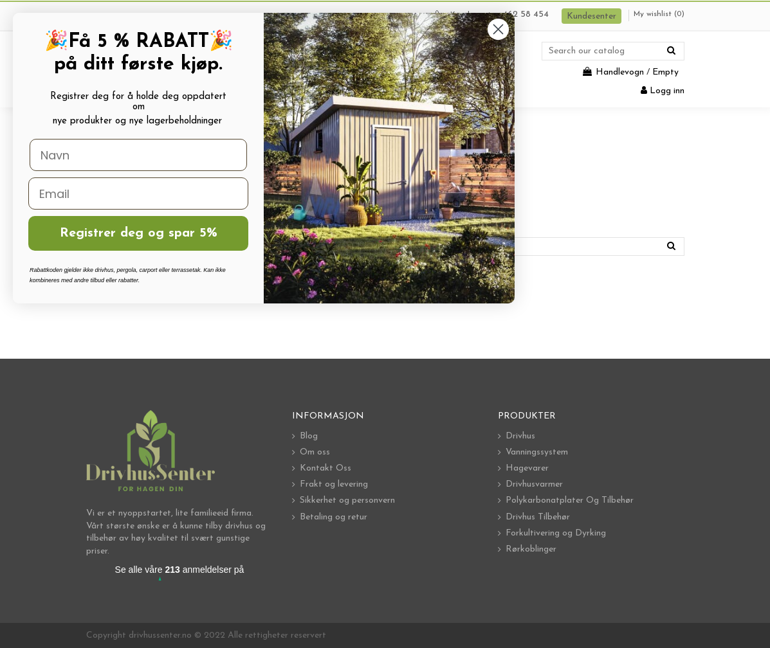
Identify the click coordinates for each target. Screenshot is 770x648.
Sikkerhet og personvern (347, 500)
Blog (309, 436)
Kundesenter (591, 16)
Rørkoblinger (531, 549)
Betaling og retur (333, 517)
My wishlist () (659, 14)
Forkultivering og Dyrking (556, 533)
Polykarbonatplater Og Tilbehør (570, 500)
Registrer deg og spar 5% (138, 233)
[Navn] (138, 155)
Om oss (315, 452)
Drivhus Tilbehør (538, 517)
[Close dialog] (498, 29)
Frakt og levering (334, 484)
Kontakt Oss (325, 468)
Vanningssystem (537, 452)
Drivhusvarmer (534, 484)
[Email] (138, 193)
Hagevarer (527, 468)
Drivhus (520, 436)
